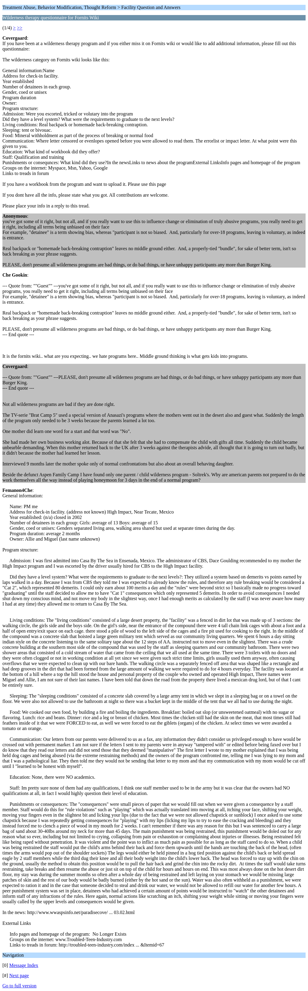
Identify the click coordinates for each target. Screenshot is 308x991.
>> (19, 27)
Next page (19, 975)
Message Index (23, 965)
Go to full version (19, 985)
